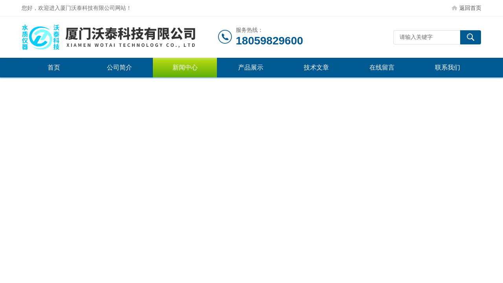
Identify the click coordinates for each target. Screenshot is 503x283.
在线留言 (382, 67)
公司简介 (119, 67)
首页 (54, 67)
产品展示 (250, 67)
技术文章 (316, 67)
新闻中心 (185, 67)
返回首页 (470, 8)
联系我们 (447, 67)
